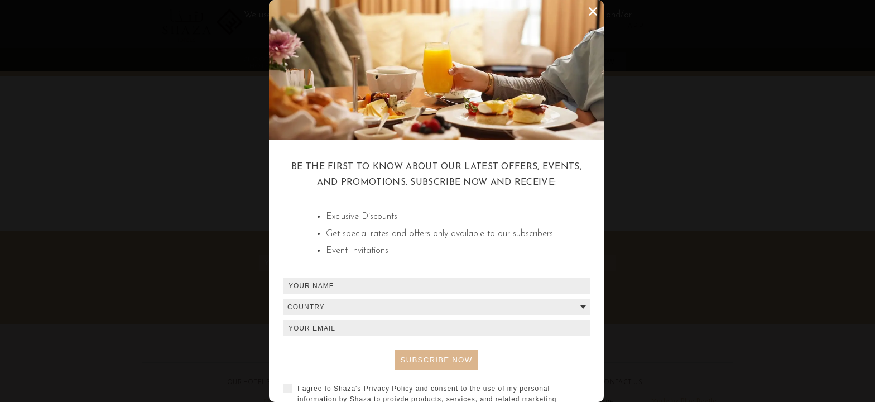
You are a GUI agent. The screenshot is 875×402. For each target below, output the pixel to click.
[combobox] (436, 307)
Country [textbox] (306, 307)
